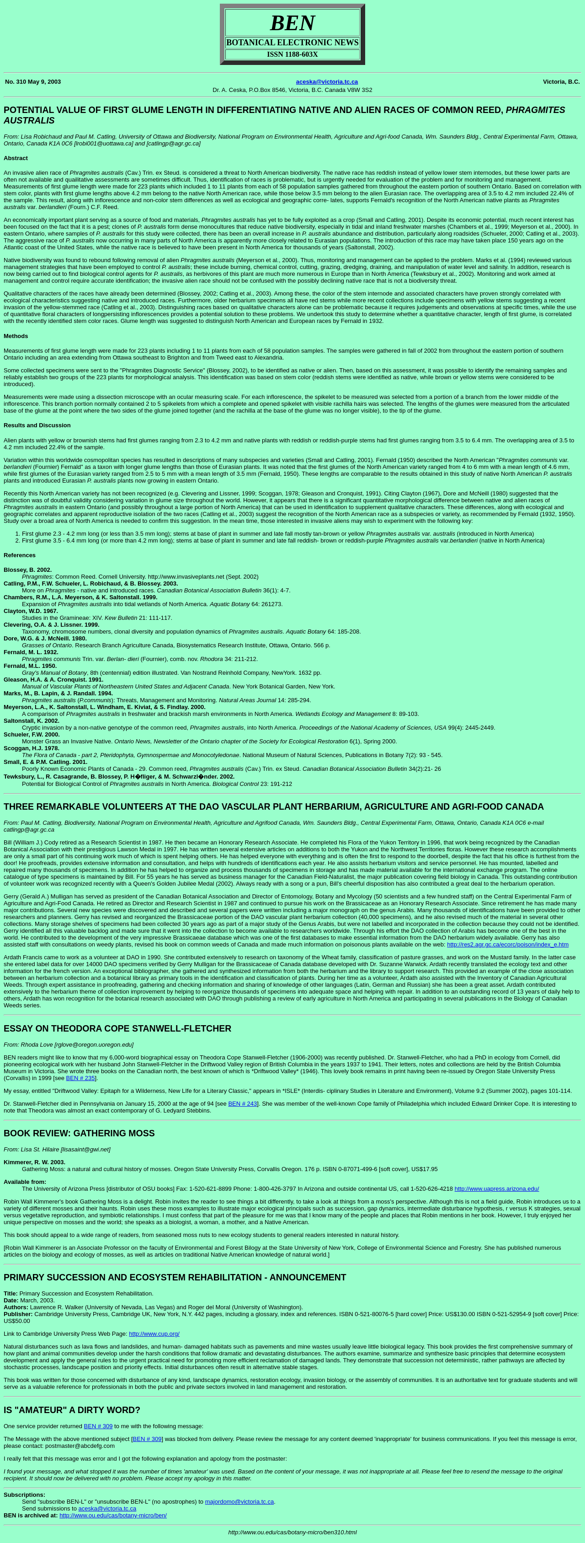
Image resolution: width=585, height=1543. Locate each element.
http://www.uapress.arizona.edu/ (497, 1188)
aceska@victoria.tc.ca (327, 81)
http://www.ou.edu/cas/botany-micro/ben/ (113, 1515)
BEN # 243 (242, 1103)
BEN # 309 (98, 1426)
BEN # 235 (80, 1078)
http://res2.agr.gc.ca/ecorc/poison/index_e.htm (508, 944)
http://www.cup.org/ (154, 1333)
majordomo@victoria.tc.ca (239, 1501)
